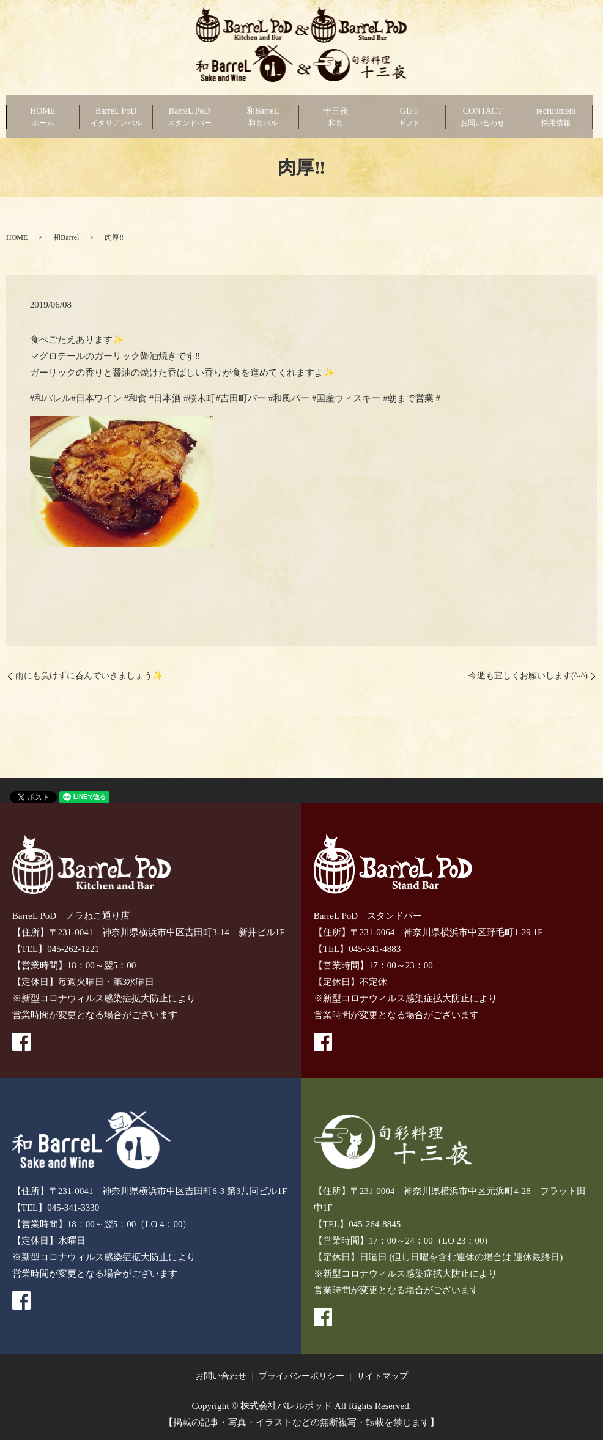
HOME (42, 117)
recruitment (556, 117)
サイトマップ (382, 1376)
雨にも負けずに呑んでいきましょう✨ (89, 675)
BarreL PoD (116, 117)
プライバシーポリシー (301, 1376)
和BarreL (263, 117)
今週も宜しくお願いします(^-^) (528, 675)
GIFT (409, 117)
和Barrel (66, 237)
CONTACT (482, 117)
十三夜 (335, 117)
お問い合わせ (220, 1376)
